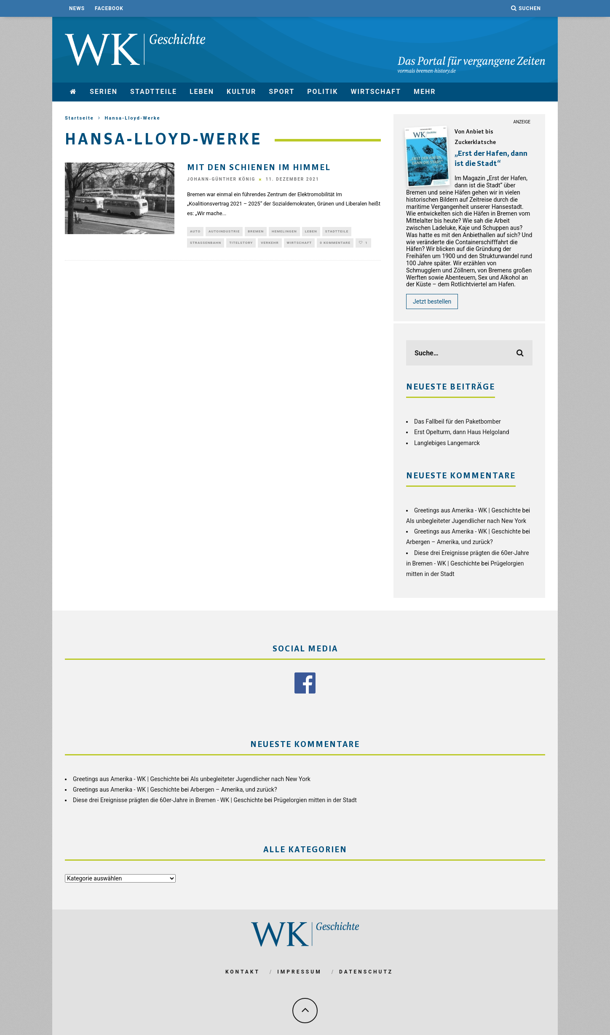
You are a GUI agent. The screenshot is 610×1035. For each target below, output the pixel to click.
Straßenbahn (205, 244)
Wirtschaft (375, 92)
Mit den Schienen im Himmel (259, 168)
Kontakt (242, 971)
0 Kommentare (335, 244)
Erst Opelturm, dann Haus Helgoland (461, 432)
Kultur (241, 92)
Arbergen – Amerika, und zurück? (449, 542)
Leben (202, 92)
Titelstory (241, 244)
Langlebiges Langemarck (447, 443)
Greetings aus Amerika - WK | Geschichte (467, 510)
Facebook (109, 8)
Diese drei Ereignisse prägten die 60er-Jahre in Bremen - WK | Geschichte (168, 799)
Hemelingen (284, 232)
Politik (322, 92)
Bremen (256, 232)
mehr (425, 92)
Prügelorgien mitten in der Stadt (315, 799)
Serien (104, 92)
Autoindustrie (224, 232)
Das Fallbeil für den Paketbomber (457, 421)
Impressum (299, 971)
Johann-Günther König (221, 179)
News (77, 8)
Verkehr (269, 244)
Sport (281, 92)
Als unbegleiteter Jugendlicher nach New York (466, 521)
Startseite (79, 118)
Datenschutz (366, 971)
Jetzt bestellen (432, 301)
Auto (195, 232)
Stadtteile (153, 92)
